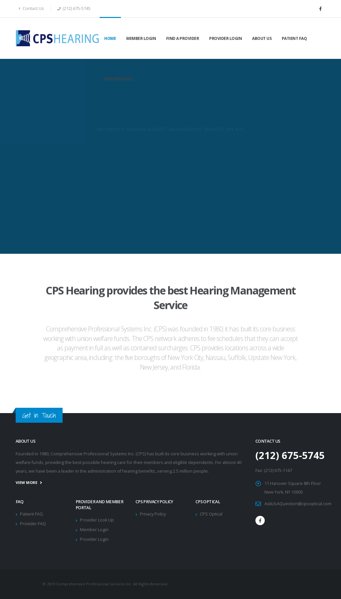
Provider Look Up (97, 520)
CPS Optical (211, 514)
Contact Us (31, 8)
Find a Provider (182, 38)
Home (110, 38)
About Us (261, 38)
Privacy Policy (153, 514)
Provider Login (225, 38)
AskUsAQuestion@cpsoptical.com (297, 504)
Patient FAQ (294, 38)
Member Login (141, 38)
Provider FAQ (118, 79)
